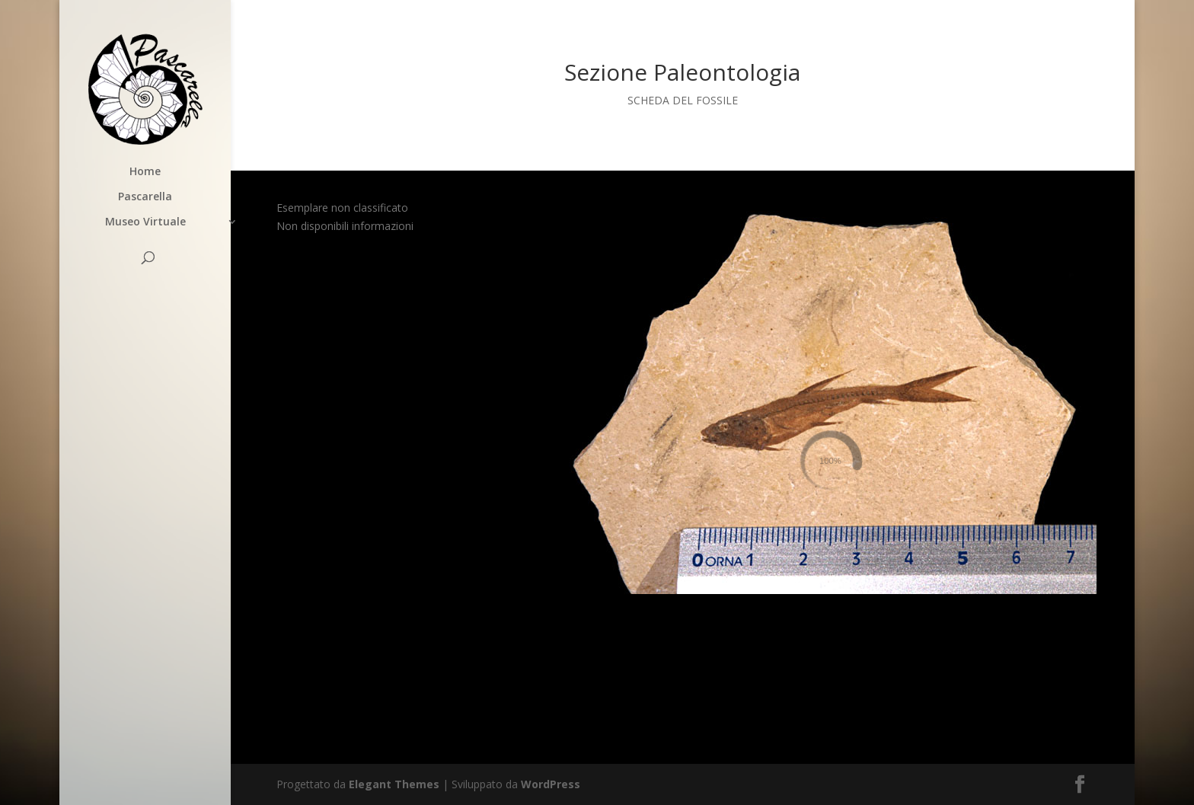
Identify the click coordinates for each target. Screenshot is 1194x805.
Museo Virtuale (145, 222)
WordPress (550, 784)
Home (145, 172)
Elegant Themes (394, 784)
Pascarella (145, 197)
